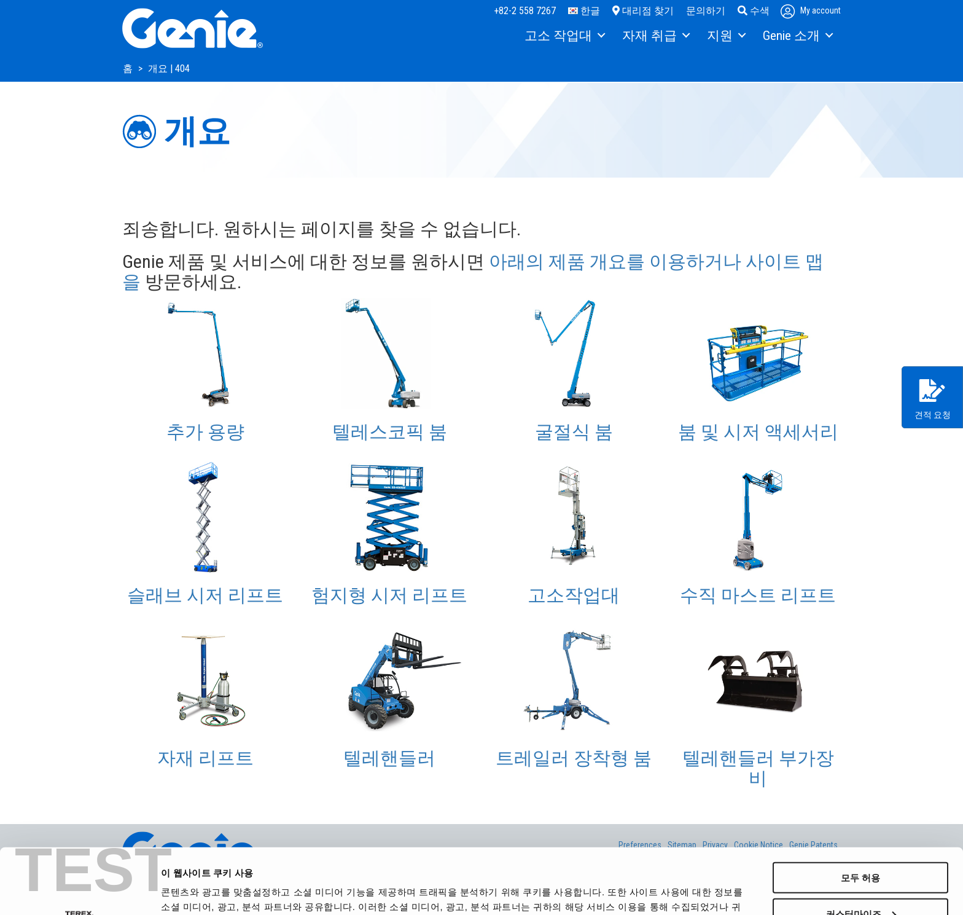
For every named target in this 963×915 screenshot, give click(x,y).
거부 (860, 884)
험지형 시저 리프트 (389, 595)
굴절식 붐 (574, 431)
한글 (584, 11)
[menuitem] (564, 36)
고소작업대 (574, 595)
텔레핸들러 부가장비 (758, 768)
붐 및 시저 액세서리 (758, 431)
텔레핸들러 (389, 758)
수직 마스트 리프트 (758, 595)
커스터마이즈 (861, 848)
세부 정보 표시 (191, 890)
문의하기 (705, 11)
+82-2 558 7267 (525, 11)
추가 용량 (205, 431)
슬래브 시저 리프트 (205, 595)
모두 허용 (860, 812)
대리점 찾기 (643, 11)
